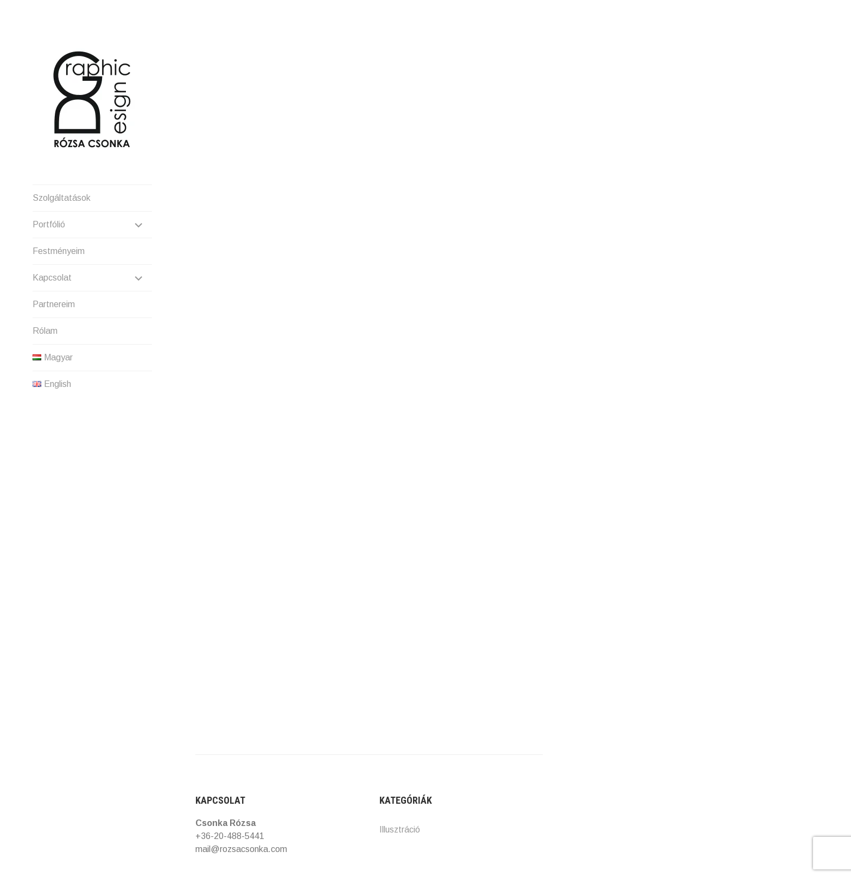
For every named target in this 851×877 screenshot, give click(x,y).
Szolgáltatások (62, 197)
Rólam (45, 330)
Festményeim (59, 251)
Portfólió (49, 224)
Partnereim (54, 304)
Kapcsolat (52, 277)
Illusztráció (399, 829)
